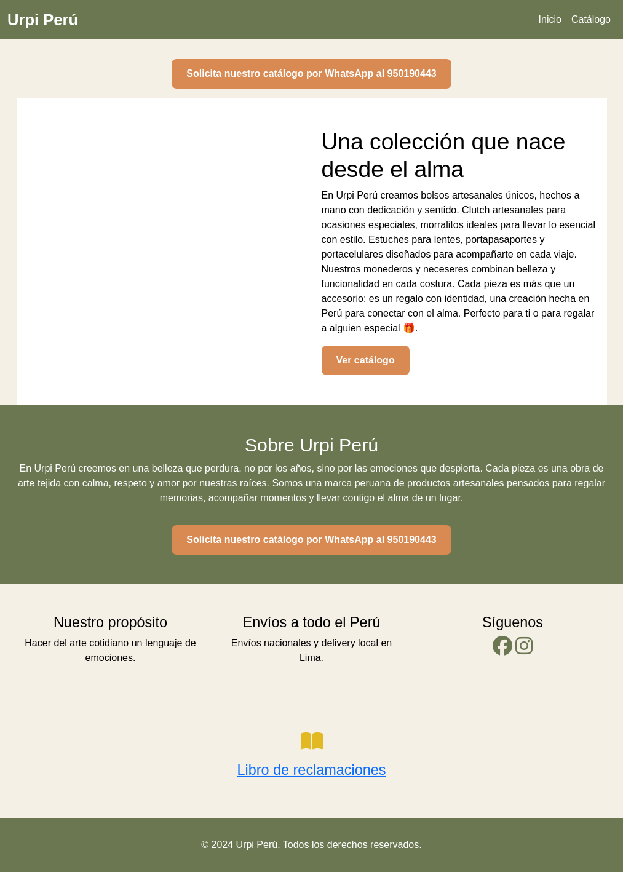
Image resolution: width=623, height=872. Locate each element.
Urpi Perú (42, 19)
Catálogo (591, 19)
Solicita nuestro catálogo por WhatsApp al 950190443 (311, 73)
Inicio (550, 19)
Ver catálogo (365, 360)
